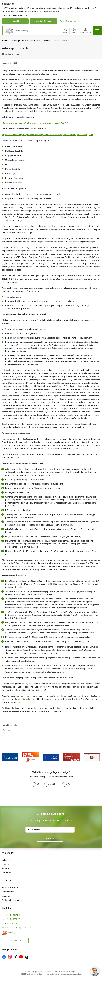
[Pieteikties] (50, 839)
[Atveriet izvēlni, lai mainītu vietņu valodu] (74, 31)
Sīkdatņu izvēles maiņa (12, 900)
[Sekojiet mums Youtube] (21, 956)
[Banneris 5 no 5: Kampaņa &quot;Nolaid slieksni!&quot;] (71, 757)
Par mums (6, 872)
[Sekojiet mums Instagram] (10, 957)
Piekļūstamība (8, 891)
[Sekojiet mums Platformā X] (15, 957)
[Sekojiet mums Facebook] (4, 957)
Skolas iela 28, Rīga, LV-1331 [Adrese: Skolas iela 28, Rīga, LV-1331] (18, 927)
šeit (80, 448)
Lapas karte (7, 896)
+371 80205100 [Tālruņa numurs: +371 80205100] (12, 915)
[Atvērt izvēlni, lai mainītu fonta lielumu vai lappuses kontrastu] (85, 31)
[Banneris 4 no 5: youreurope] (51, 757)
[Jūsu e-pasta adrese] (50, 830)
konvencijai (20, 699)
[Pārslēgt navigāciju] (97, 30)
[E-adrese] (7, 932)
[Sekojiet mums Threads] (27, 957)
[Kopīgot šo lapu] (51, 730)
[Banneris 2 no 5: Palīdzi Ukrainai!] (10, 757)
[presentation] (22, 796)
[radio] (35, 783)
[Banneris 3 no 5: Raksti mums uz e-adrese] (30, 757)
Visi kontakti (15, 940)
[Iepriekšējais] (5, 757)
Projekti (5, 868)
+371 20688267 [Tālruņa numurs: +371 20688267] (12, 919)
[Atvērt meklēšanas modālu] (65, 31)
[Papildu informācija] (15, 933)
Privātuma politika (10, 887)
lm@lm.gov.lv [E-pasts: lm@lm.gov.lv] (11, 923)
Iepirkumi (6, 864)
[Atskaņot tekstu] (12, 54)
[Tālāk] (97, 757)
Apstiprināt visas (43, 21)
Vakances (6, 860)
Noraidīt (15, 21)
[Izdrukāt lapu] (51, 724)
